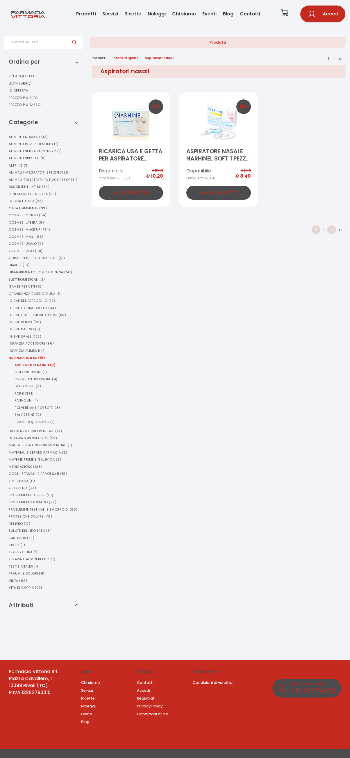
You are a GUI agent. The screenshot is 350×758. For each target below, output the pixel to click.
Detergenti (28, 386)
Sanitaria (21, 538)
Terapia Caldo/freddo (32, 559)
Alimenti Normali (28, 137)
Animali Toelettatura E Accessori (43, 179)
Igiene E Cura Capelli (32, 308)
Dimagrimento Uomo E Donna (40, 272)
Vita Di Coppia (25, 587)
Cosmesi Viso (26, 251)
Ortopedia (22, 488)
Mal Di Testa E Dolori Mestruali (40, 445)
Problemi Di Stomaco (32, 502)
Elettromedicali (27, 279)
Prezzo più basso (24, 104)
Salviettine (28, 414)
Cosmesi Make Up (29, 229)
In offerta (18, 90)
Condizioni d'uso (152, 713)
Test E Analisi (24, 566)
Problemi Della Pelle (31, 495)
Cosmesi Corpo (28, 215)
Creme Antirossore (36, 379)
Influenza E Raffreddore (35, 431)
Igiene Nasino (24, 329)
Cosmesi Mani (26, 236)
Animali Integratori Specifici (39, 172)
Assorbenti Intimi (29, 186)
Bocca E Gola (26, 201)
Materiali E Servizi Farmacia (38, 452)
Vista (18, 580)
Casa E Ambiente (28, 208)
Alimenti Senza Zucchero (35, 151)
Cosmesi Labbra (26, 222)
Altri (18, 165)
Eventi (209, 13)
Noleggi (157, 13)
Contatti (250, 13)
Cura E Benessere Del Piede (37, 258)
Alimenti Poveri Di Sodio (33, 144)
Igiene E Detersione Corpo (37, 315)
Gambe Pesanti (25, 286)
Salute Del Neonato (30, 530)
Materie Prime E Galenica (35, 459)
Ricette (132, 13)
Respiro (19, 523)
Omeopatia (22, 481)
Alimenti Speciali (27, 158)
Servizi (110, 13)
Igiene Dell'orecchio (32, 300)
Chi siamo (184, 13)
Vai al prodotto (131, 192)
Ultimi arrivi (20, 83)
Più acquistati (22, 76)
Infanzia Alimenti (27, 350)
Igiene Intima (25, 322)
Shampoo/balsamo (35, 422)
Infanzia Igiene (27, 357)
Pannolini (26, 400)
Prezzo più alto (23, 97)
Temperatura (24, 552)
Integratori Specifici (33, 438)
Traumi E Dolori (27, 573)
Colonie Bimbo (31, 372)
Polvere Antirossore (37, 407)
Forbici (24, 393)
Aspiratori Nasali (35, 365)
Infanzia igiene (125, 58)
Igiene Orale (25, 336)
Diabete (19, 265)
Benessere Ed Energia (32, 194)
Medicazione (25, 466)
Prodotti (86, 13)
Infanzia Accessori (31, 343)
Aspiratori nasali (159, 58)
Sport (17, 545)
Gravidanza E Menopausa (35, 293)
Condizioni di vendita (213, 682)
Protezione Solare (30, 516)
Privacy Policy (149, 706)
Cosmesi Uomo (26, 243)
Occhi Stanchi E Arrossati (38, 473)
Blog (228, 13)
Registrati (146, 698)
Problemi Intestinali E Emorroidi (43, 509)
